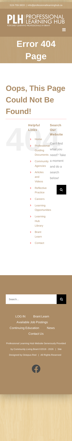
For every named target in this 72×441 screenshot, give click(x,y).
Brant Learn (41, 316)
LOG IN (20, 316)
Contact (39, 242)
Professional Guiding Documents (42, 150)
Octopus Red (29, 355)
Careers (40, 198)
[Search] (61, 189)
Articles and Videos (39, 177)
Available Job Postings (32, 322)
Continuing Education (24, 328)
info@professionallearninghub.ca (45, 5)
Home (38, 139)
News (51, 328)
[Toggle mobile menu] (64, 30)
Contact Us (36, 333)
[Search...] (53, 189)
